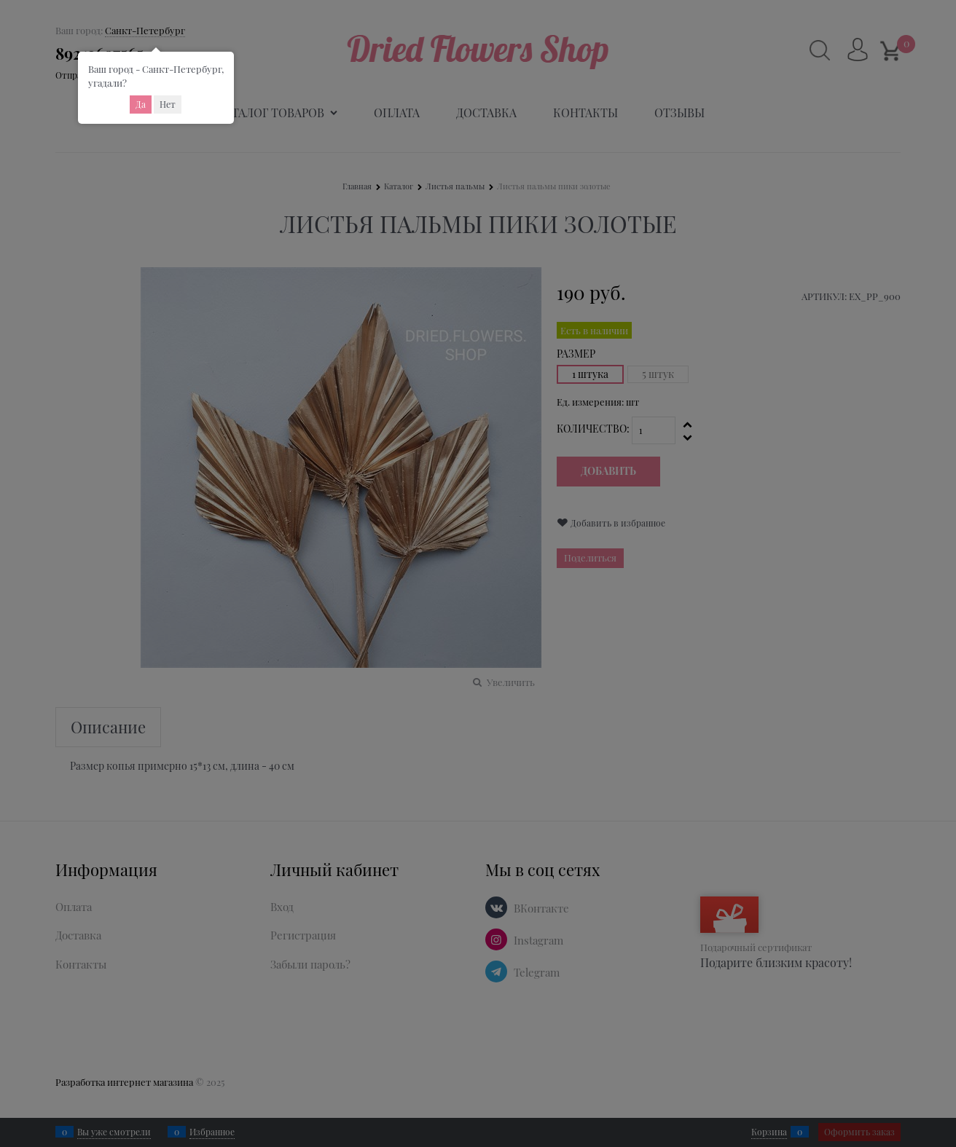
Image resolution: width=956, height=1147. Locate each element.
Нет (168, 104)
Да (141, 104)
